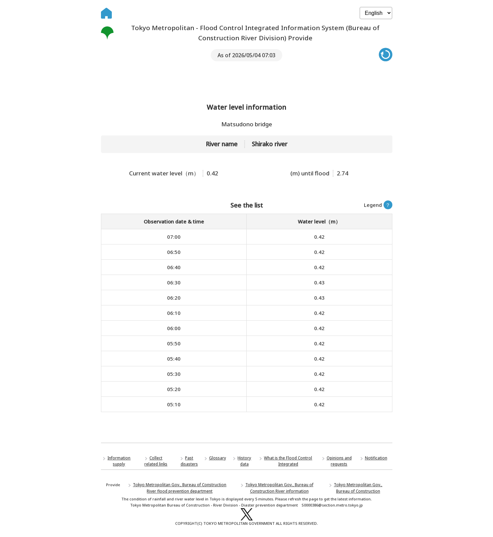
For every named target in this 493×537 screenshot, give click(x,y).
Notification (376, 460)
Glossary (218, 460)
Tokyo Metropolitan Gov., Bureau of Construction (358, 489)
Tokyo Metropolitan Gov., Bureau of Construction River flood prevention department (180, 489)
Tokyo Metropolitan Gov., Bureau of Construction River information (279, 489)
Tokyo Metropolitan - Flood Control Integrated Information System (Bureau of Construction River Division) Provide (243, 33)
